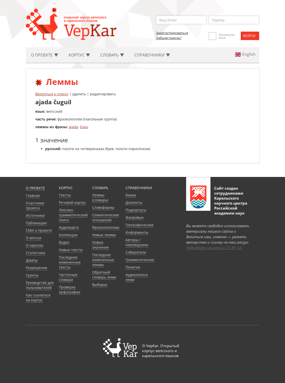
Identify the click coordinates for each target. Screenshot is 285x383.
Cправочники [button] (152, 55)
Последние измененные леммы (103, 259)
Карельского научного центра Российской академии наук (230, 206)
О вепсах (33, 237)
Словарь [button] (112, 55)
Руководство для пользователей (40, 285)
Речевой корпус (72, 202)
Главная (33, 195)
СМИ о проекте (39, 230)
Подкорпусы (135, 210)
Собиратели (135, 252)
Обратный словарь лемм (104, 274)
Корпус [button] (79, 55)
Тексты (65, 195)
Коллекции (68, 234)
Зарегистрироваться (172, 33)
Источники (35, 215)
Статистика (35, 252)
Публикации (36, 222)
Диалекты (133, 202)
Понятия (132, 267)
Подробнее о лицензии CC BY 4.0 (214, 247)
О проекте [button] (44, 55)
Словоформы (103, 207)
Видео (64, 242)
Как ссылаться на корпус (38, 297)
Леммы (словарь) (100, 197)
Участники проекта (35, 205)
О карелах (34, 245)
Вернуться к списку (51, 94)
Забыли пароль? (169, 38)
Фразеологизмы (106, 227)
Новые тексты (71, 249)
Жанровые (134, 217)
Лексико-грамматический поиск (73, 215)
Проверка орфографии (69, 289)
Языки (130, 195)
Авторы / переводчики (136, 242)
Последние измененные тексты (70, 262)
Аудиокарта (69, 227)
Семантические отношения (105, 217)
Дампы (32, 260)
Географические (139, 224)
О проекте (35, 188)
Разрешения (36, 267)
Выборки (99, 284)
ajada (73, 126)
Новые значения (100, 245)
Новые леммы (104, 234)
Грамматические (139, 259)
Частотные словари (68, 277)
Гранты (32, 275)
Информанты (136, 232)
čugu (84, 126)
